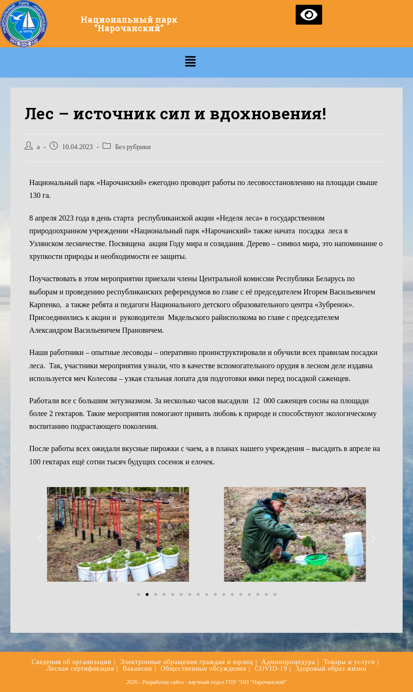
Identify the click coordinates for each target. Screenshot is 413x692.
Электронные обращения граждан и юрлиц (186, 661)
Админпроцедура (288, 661)
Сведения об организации (72, 661)
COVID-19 (271, 668)
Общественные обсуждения (203, 668)
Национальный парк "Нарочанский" (128, 24)
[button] (138, 594)
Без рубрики (133, 147)
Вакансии (137, 668)
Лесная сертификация (80, 668)
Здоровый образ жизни (331, 668)
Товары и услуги (349, 661)
